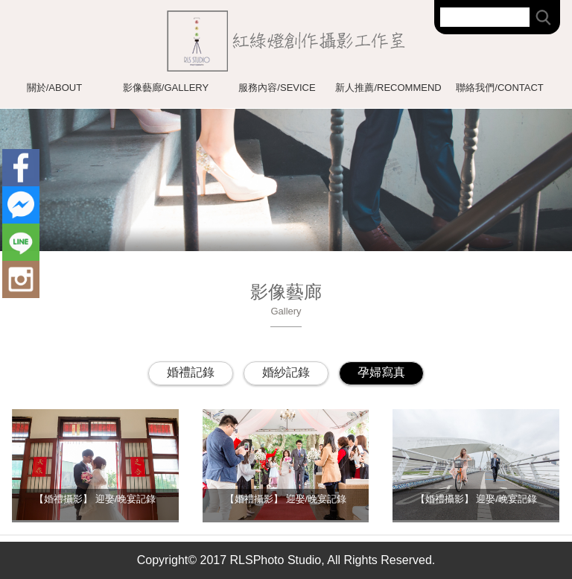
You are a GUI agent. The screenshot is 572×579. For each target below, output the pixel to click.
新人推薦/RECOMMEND (388, 87)
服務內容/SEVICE (276, 87)
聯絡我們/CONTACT (499, 87)
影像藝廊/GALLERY (166, 87)
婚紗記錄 (286, 372)
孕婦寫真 (381, 372)
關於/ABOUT (54, 87)
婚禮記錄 (190, 372)
